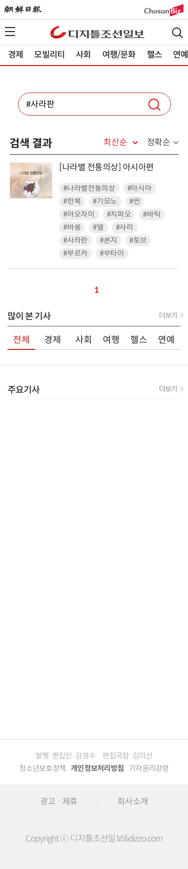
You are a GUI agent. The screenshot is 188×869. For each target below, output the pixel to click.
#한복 (72, 201)
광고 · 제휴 (58, 801)
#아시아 (139, 188)
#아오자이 (79, 214)
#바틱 (151, 214)
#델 (98, 227)
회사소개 (132, 801)
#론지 (108, 240)
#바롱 (72, 227)
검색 (177, 33)
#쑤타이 (112, 253)
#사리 (124, 227)
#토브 (138, 240)
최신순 (115, 142)
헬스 (154, 55)
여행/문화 (119, 55)
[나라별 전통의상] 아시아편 (106, 167)
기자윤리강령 (149, 768)
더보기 (168, 315)
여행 (111, 339)
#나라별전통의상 (89, 188)
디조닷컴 (97, 32)
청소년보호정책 (42, 768)
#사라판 (75, 240)
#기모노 (105, 201)
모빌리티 (49, 55)
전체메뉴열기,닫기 (10, 31)
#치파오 (119, 214)
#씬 (134, 201)
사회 (83, 55)
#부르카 (75, 253)
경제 (15, 55)
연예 (166, 339)
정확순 (158, 142)
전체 (21, 339)
